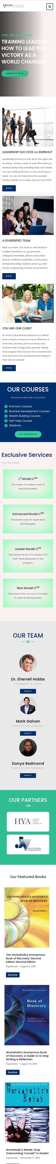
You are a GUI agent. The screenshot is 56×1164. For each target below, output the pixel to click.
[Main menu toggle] (49, 5)
